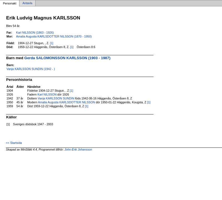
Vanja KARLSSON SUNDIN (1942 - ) (30, 69)
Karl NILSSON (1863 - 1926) (35, 32)
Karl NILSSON (47, 94)
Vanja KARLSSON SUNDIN (56, 98)
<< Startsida (14, 142)
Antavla (27, 3)
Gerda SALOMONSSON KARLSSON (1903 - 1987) (67, 58)
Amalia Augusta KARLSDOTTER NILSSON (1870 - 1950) (54, 36)
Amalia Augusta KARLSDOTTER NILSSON (66, 102)
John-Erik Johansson (78, 149)
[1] (51, 43)
